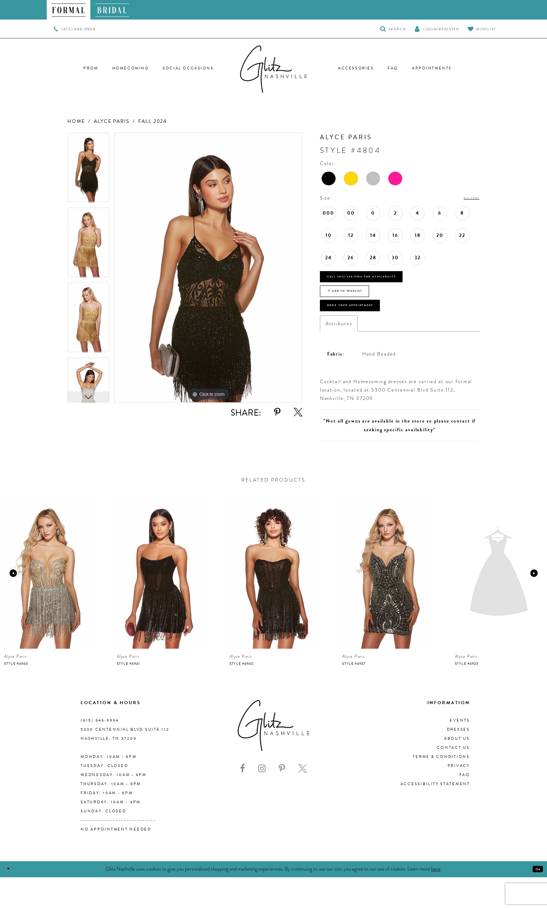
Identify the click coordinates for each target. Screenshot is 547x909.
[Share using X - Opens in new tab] (298, 412)
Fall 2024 (152, 121)
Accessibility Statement (435, 816)
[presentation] (48, 605)
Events (460, 752)
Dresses (458, 761)
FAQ (464, 807)
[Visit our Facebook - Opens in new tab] (242, 800)
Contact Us (453, 779)
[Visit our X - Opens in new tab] (302, 800)
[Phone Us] (74, 29)
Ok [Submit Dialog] (534, 901)
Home (76, 121)
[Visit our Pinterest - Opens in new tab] (282, 800)
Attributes (338, 355)
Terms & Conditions (441, 788)
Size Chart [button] (465, 198)
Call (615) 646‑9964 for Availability (388, 284)
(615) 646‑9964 (100, 752)
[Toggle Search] (393, 29)
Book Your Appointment (371, 333)
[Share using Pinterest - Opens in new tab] (277, 412)
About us (457, 770)
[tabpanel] (88, 170)
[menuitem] (68, 10)
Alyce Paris (111, 121)
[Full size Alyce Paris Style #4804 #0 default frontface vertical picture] (208, 268)
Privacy (459, 797)
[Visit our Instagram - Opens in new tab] (261, 800)
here (435, 900)
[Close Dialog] (11, 901)
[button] (436, 29)
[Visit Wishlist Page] (482, 29)
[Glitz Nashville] (273, 69)
